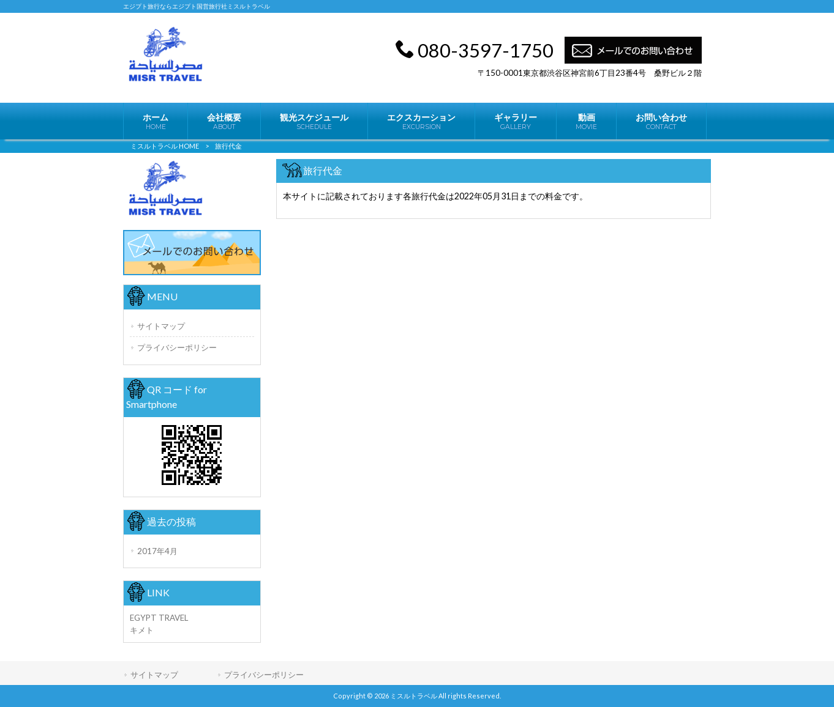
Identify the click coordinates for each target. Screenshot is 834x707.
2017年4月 (157, 551)
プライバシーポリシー (177, 347)
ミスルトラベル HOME (164, 146)
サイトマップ (161, 326)
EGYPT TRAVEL (159, 618)
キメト (142, 630)
